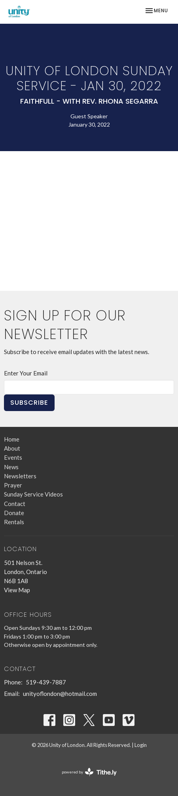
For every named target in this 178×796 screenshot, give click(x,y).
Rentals (14, 521)
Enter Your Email (25, 373)
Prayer (13, 485)
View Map (17, 589)
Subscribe (29, 402)
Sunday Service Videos (33, 494)
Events (13, 457)
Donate (14, 512)
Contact (14, 503)
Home (11, 439)
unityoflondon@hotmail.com (60, 693)
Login (140, 745)
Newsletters (20, 475)
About (12, 448)
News (11, 466)
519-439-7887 (46, 682)
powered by (89, 772)
